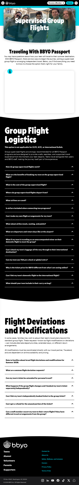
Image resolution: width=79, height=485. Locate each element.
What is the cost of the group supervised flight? (39, 185)
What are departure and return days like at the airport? (39, 232)
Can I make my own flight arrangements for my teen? (39, 216)
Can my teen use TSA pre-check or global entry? (39, 260)
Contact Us (45, 451)
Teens (7, 451)
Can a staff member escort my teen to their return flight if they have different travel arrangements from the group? (39, 413)
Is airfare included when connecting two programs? (39, 208)
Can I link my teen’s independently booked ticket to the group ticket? (39, 396)
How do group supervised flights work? (39, 167)
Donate (69, 3)
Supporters (9, 469)
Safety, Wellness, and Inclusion (52, 459)
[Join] (56, 3)
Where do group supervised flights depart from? (39, 192)
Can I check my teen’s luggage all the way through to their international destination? (39, 251)
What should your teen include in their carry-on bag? (39, 283)
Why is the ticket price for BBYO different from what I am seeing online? (39, 268)
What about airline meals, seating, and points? (39, 224)
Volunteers (9, 460)
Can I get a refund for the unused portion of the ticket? (39, 404)
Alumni (7, 456)
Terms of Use (46, 471)
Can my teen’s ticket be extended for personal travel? (39, 378)
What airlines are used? (39, 200)
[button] (2, 3)
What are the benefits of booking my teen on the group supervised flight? (39, 176)
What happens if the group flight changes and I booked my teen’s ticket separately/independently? (39, 387)
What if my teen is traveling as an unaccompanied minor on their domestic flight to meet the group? (39, 240)
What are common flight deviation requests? (39, 370)
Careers (44, 463)
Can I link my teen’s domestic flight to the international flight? (39, 275)
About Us (45, 455)
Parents (8, 465)
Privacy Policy (46, 467)
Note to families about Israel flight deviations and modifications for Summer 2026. (39, 361)
